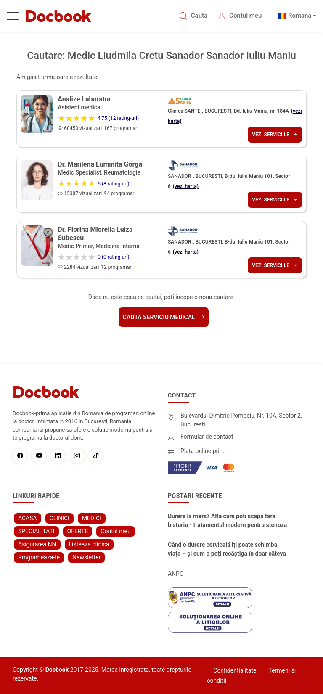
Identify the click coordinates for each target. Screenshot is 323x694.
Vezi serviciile (275, 135)
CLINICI (59, 518)
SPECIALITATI (36, 531)
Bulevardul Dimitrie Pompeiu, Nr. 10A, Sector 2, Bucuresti (241, 420)
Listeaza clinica (89, 544)
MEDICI (91, 518)
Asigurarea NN (37, 544)
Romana (300, 15)
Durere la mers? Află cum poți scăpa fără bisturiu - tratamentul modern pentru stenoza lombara (227, 521)
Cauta (199, 15)
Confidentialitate (234, 670)
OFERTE (77, 531)
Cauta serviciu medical (163, 317)
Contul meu (245, 15)
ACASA (27, 518)
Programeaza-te (39, 557)
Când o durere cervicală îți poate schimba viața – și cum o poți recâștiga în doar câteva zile (227, 549)
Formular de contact (206, 436)
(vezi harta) (186, 186)
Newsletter (86, 557)
